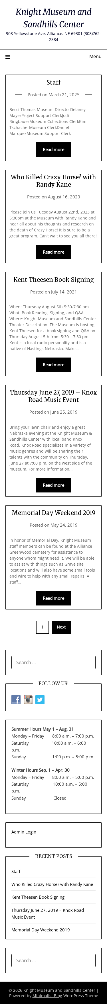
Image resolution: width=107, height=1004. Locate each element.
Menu (95, 56)
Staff (53, 82)
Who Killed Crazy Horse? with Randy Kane (53, 181)
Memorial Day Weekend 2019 (53, 512)
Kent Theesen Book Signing (53, 279)
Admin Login (23, 832)
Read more (53, 149)
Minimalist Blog (47, 995)
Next (61, 627)
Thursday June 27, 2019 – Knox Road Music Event (53, 396)
